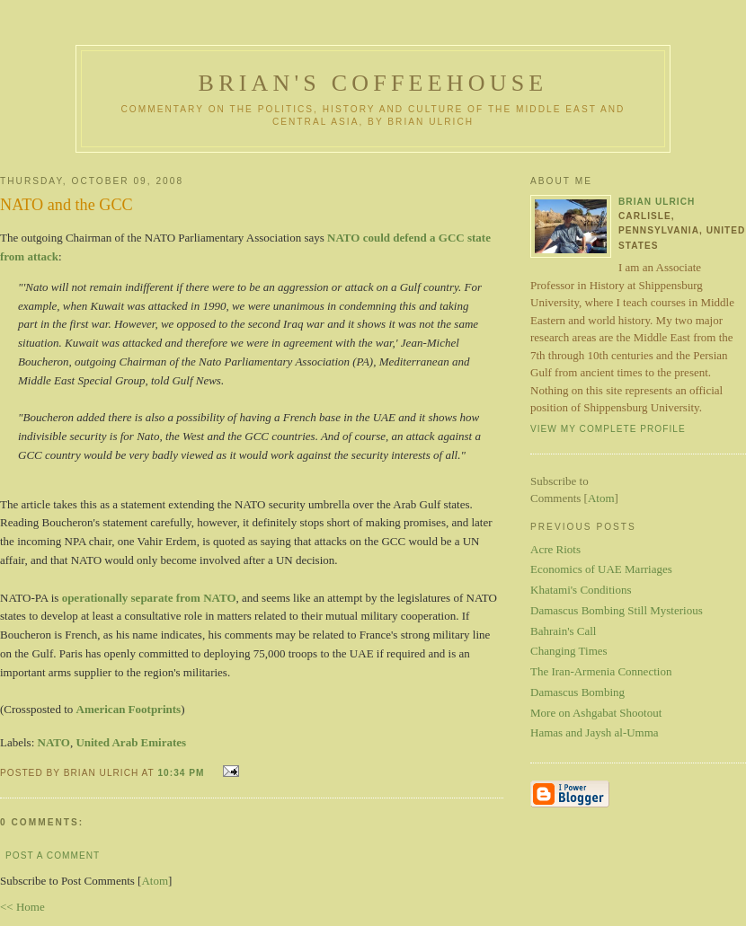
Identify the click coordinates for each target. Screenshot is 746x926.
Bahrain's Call (563, 631)
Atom (154, 880)
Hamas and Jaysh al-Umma (594, 732)
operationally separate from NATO (149, 597)
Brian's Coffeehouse (373, 83)
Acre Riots (555, 549)
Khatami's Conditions (580, 589)
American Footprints (129, 709)
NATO (54, 742)
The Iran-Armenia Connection (600, 671)
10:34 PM (182, 773)
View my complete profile (608, 429)
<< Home (22, 906)
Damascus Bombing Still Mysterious (616, 610)
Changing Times (569, 650)
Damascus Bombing (577, 692)
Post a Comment (52, 855)
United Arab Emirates (130, 742)
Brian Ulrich (656, 202)
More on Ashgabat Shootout (596, 712)
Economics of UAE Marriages (601, 569)
